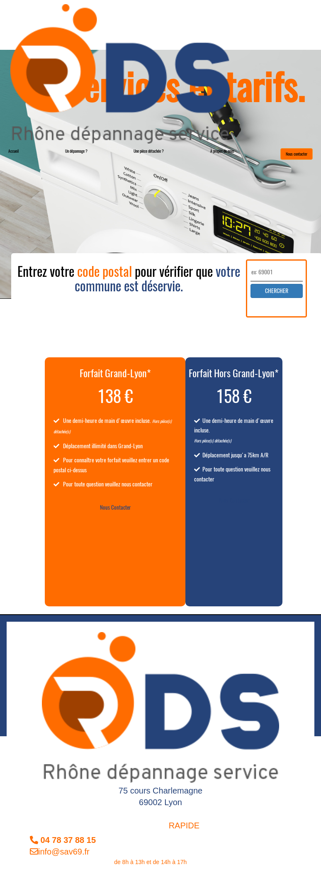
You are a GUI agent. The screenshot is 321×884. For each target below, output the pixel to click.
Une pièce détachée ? (149, 151)
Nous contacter (296, 154)
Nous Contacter (115, 507)
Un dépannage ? (76, 151)
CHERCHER (276, 291)
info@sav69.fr (60, 851)
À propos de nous (222, 151)
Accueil (13, 151)
